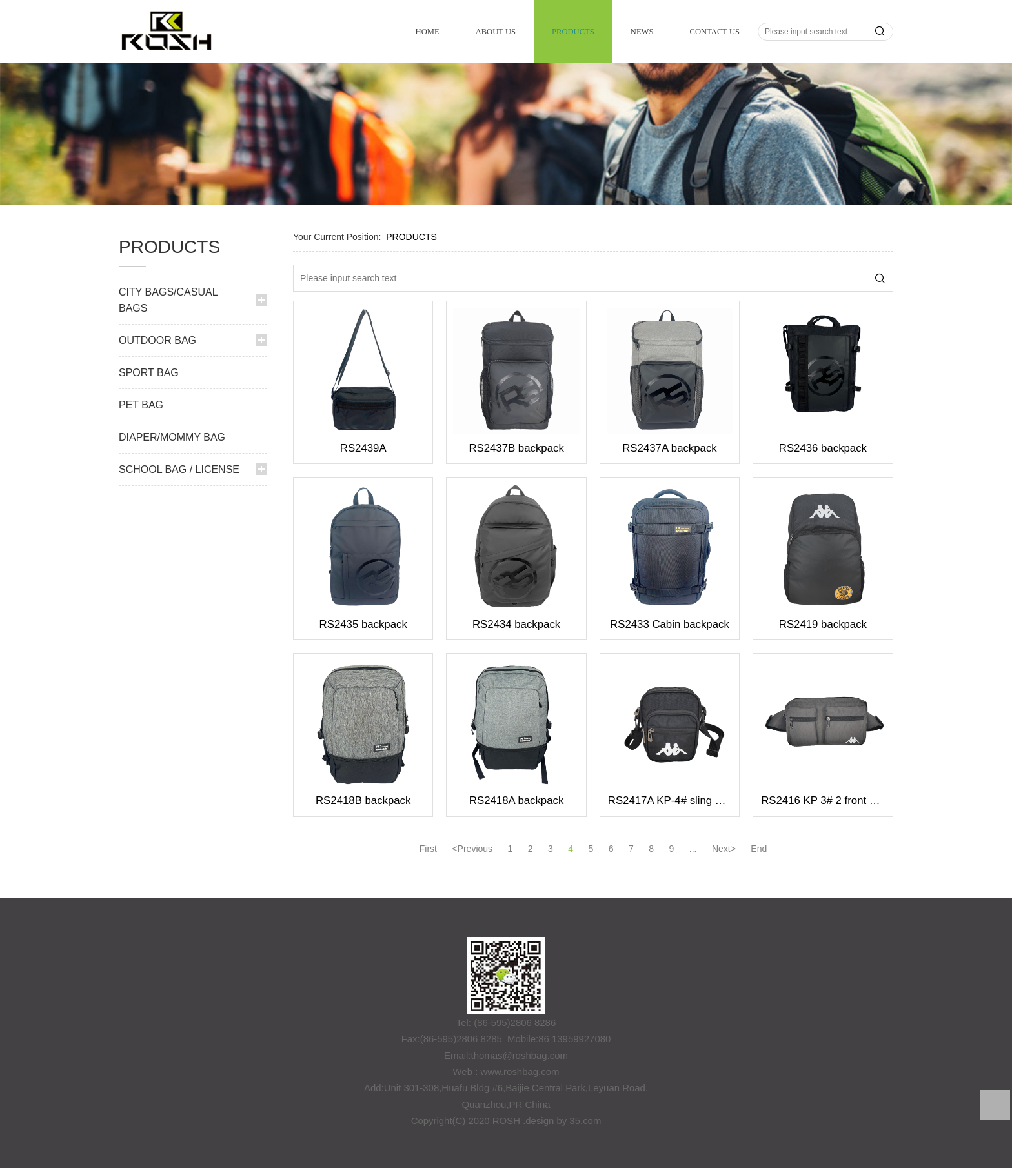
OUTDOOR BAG (157, 340)
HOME (428, 31)
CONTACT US (715, 31)
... (693, 848)
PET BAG (141, 404)
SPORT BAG (149, 372)
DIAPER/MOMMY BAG (172, 437)
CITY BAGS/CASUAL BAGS (168, 300)
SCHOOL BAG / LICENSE (179, 469)
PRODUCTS (573, 31)
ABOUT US (496, 31)
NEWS (642, 31)
